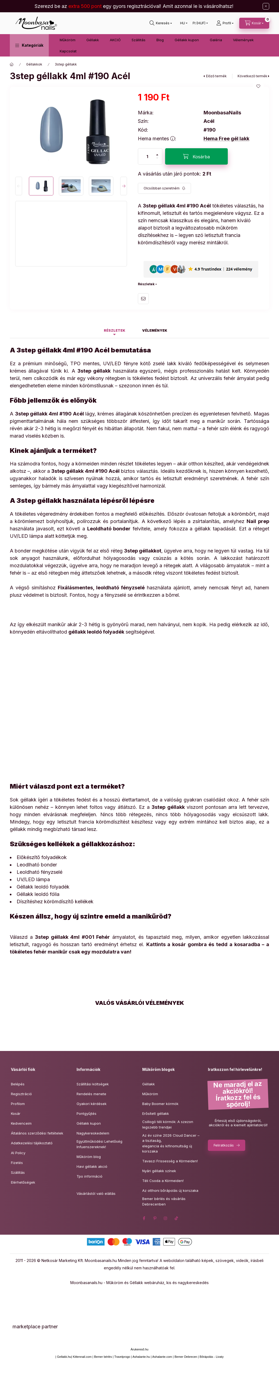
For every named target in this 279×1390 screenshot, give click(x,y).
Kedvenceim (21, 1123)
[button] (29, 45)
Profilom (18, 1103)
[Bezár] (266, 6)
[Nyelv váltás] (182, 23)
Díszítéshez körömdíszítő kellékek (55, 901)
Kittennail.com (82, 1356)
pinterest (154, 1218)
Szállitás (138, 40)
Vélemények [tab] (154, 330)
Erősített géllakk (155, 1113)
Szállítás (18, 1172)
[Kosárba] (196, 156)
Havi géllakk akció (92, 1166)
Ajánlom (143, 298)
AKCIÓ (115, 40)
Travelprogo (122, 1356)
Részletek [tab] (114, 330)
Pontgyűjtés (86, 1113)
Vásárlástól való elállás (96, 1193)
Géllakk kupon (187, 40)
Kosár (15, 1113)
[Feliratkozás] (164, 188)
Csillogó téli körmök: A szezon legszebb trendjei (167, 1124)
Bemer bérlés (103, 1356)
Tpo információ (89, 1176)
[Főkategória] (12, 64)
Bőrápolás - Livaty (212, 1356)
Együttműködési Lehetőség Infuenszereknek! (99, 1144)
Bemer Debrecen (185, 1356)
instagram (165, 1218)
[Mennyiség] (147, 156)
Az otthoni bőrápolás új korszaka (170, 1190)
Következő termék (252, 76)
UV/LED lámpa (33, 879)
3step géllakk (66, 64)
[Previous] (18, 186)
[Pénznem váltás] (199, 23)
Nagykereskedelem (93, 1133)
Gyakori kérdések (92, 1103)
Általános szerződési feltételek (37, 1133)
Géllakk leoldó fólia (38, 894)
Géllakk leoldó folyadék (43, 887)
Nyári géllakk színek (159, 1171)
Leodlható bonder (37, 865)
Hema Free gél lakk (226, 138)
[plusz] (157, 152)
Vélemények (243, 40)
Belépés (18, 1084)
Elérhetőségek (23, 1182)
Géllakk (92, 40)
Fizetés (17, 1162)
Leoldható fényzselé (39, 872)
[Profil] (225, 23)
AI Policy (18, 1153)
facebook (143, 1218)
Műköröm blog (89, 1156)
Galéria (216, 40)
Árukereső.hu (139, 1349)
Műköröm (67, 40)
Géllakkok (34, 64)
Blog (160, 40)
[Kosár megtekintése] (254, 23)
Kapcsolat (68, 51)
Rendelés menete (91, 1094)
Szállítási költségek (93, 1084)
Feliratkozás (224, 1145)
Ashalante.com (162, 1356)
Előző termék (216, 76)
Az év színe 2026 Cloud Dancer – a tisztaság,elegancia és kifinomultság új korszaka (170, 1143)
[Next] (123, 186)
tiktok (176, 1218)
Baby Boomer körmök (160, 1103)
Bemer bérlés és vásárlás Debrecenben (164, 1201)
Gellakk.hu (64, 1356)
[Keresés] (161, 23)
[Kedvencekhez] (258, 86)
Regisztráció (21, 1094)
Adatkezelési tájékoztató (32, 1143)
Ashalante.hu (141, 1356)
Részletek (146, 284)
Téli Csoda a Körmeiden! (163, 1180)
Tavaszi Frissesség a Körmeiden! (170, 1161)
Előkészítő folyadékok (42, 857)
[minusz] (157, 160)
